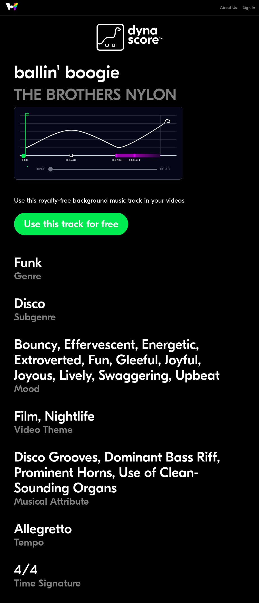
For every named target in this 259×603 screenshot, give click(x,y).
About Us (228, 7)
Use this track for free (71, 224)
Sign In (249, 7)
